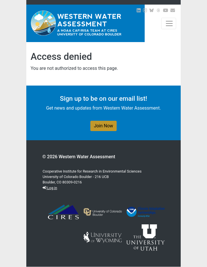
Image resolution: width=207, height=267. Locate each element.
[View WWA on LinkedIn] (139, 10)
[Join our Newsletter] (172, 10)
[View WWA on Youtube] (165, 10)
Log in (50, 188)
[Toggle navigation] (168, 23)
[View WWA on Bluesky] (151, 10)
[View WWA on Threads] (158, 10)
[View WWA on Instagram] (145, 10)
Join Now (103, 125)
